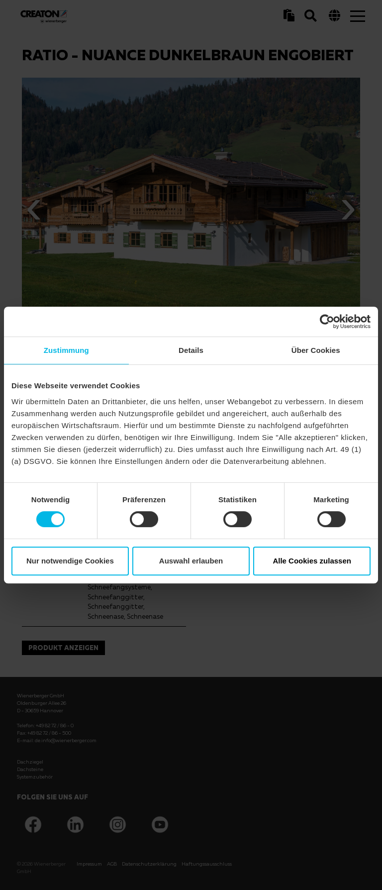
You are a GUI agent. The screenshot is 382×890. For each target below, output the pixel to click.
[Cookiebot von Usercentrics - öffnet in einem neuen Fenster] (327, 321)
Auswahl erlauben (191, 560)
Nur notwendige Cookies (70, 560)
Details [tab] (191, 350)
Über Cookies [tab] (315, 350)
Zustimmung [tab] (66, 350)
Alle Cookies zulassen (312, 560)
